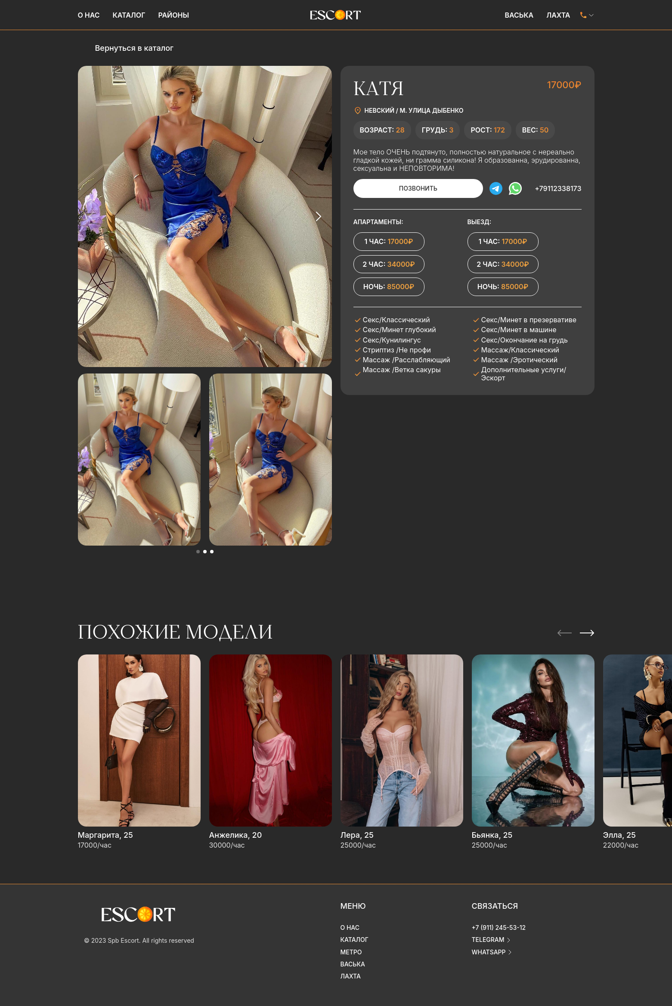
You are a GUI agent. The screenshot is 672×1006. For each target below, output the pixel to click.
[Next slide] (318, 216)
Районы (173, 15)
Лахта (558, 15)
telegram (488, 939)
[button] (198, 551)
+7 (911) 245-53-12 (499, 927)
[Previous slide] (92, 216)
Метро (351, 951)
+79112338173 (558, 188)
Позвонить (418, 188)
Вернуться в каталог (134, 47)
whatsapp (489, 951)
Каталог (129, 15)
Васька (519, 15)
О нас (89, 15)
